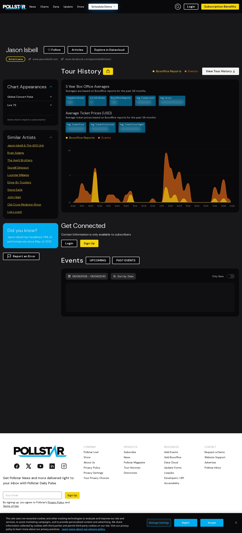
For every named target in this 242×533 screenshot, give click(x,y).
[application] (150, 178)
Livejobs (169, 472)
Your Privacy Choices (96, 478)
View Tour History (220, 71)
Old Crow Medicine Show (24, 204)
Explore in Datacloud (109, 50)
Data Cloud (171, 462)
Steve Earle (14, 190)
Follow (54, 50)
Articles (77, 50)
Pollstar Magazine (134, 462)
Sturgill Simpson (18, 168)
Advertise (210, 462)
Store (87, 457)
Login (191, 6)
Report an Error (21, 256)
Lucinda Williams (18, 175)
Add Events (171, 452)
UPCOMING (98, 260)
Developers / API (174, 478)
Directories (130, 472)
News (127, 457)
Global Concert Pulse (29, 96)
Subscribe (130, 452)
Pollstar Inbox (213, 467)
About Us (89, 462)
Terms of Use (11, 506)
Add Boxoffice (172, 457)
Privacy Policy (56, 502)
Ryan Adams (15, 153)
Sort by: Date (123, 276)
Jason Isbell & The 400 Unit (25, 145)
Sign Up (89, 243)
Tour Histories (132, 467)
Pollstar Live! (91, 452)
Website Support (215, 457)
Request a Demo (215, 452)
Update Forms (173, 467)
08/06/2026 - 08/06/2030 (87, 276)
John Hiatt (14, 197)
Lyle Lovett (14, 212)
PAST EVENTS (125, 260)
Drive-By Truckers (19, 182)
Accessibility (171, 483)
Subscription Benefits (220, 6)
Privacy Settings (93, 472)
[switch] (231, 276)
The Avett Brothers (19, 160)
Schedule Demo (103, 7)
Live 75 (29, 105)
